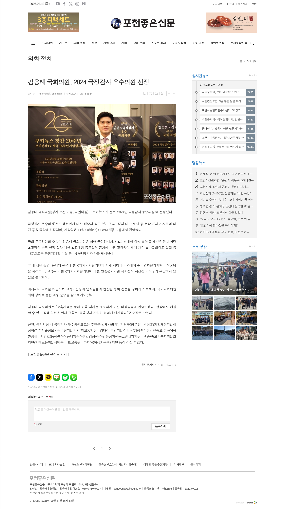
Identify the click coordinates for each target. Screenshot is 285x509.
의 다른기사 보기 (157, 364)
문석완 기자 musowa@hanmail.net (45, 93)
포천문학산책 (238, 43)
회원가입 (242, 4)
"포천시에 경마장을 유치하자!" (219, 225)
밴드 (73, 377)
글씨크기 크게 (168, 93)
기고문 (63, 43)
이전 (94, 448)
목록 (144, 94)
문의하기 (195, 464)
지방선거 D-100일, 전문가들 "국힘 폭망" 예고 (227, 193)
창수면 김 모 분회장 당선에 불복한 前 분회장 (227, 206)
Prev (197, 273)
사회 (124, 43)
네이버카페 (65, 377)
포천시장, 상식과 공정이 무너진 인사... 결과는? (227, 187)
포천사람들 (179, 43)
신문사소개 (36, 464)
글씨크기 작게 (173, 93)
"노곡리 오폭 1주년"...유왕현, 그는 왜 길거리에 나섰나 (227, 219)
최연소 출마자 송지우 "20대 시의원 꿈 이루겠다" (227, 200)
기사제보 (217, 4)
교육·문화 (139, 43)
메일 (150, 94)
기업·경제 (109, 43)
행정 (94, 43)
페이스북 (64, 4)
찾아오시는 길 (57, 464)
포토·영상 (198, 43)
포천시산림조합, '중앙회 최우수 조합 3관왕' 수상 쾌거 (227, 180)
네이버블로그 (84, 4)
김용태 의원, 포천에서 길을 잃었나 (221, 212)
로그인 (254, 4)
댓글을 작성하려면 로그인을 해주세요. (57, 409)
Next (252, 273)
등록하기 (160, 426)
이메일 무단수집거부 (155, 464)
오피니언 (47, 43)
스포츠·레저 (158, 43)
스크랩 (162, 94)
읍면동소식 (217, 43)
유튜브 (58, 4)
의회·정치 (79, 43)
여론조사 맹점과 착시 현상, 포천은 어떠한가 (227, 232)
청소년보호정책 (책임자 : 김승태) (118, 464)
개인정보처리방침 (81, 464)
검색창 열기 (252, 43)
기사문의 (230, 4)
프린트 (156, 94)
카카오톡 (48, 377)
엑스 (71, 4)
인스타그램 (77, 4)
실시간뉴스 (200, 75)
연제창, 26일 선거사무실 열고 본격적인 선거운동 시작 (227, 174)
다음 (109, 448)
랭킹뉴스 (198, 162)
